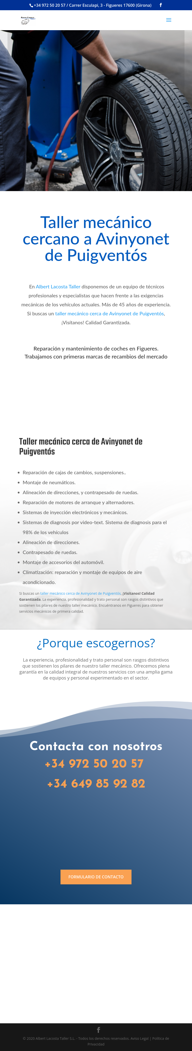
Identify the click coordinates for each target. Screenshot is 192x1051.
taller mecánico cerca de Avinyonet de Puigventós (109, 313)
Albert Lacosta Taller (58, 286)
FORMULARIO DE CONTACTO (96, 877)
